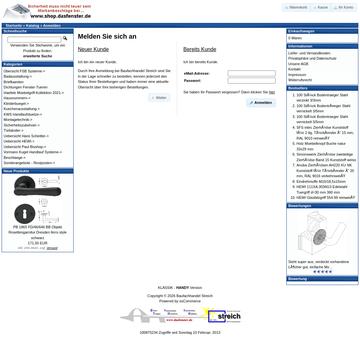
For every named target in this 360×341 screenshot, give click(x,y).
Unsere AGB (298, 64)
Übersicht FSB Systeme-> (24, 71)
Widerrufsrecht (300, 80)
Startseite (14, 26)
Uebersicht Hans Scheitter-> (26, 136)
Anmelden (52, 26)
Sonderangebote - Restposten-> (29, 163)
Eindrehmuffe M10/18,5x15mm (321, 181)
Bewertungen (299, 206)
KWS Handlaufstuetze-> (23, 114)
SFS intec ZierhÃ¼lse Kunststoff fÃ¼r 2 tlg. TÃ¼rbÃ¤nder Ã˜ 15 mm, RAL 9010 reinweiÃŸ (325, 132)
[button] (296, 7)
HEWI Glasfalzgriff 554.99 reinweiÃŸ (326, 197)
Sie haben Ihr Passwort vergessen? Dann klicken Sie (229, 92)
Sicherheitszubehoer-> (22, 125)
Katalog (32, 26)
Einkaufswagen (301, 31)
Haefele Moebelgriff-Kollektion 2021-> (34, 93)
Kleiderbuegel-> (16, 103)
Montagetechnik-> (18, 120)
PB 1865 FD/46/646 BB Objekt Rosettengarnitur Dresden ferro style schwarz (37, 232)
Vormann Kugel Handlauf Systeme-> (33, 152)
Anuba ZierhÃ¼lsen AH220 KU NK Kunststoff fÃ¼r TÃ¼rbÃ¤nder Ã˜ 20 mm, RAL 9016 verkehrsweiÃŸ (325, 170)
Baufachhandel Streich (194, 296)
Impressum (297, 75)
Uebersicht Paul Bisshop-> (25, 147)
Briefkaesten (14, 82)
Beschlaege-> (15, 158)
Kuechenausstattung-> (22, 109)
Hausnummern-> (17, 98)
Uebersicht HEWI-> (19, 141)
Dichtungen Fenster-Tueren (25, 87)
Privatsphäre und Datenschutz (312, 58)
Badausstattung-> (18, 76)
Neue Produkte (16, 171)
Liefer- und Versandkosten (309, 53)
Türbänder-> (14, 130)
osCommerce (190, 301)
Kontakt (294, 69)
